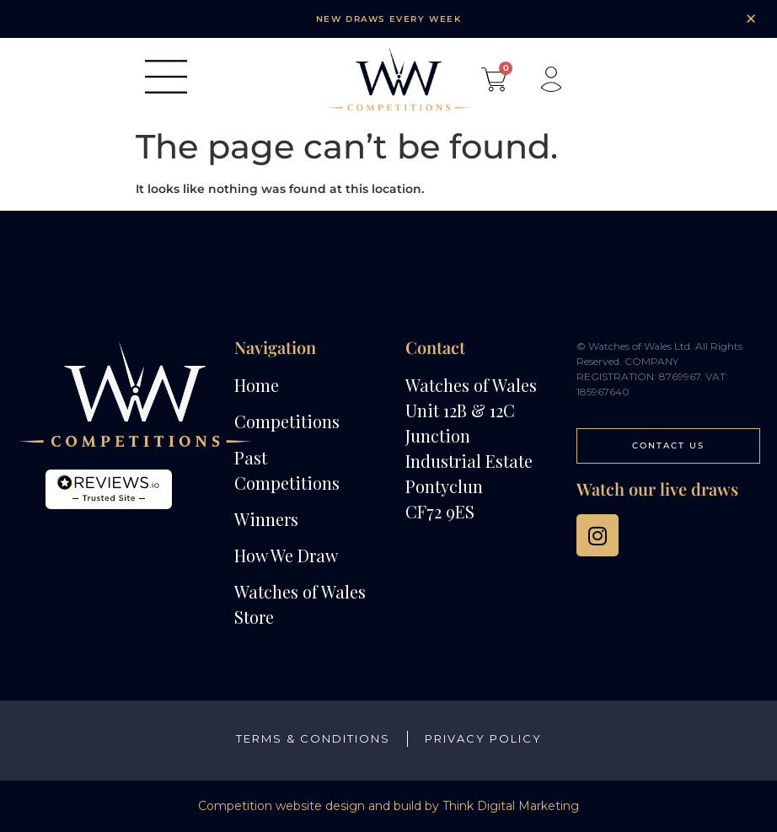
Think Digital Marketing (510, 805)
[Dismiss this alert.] (751, 18)
